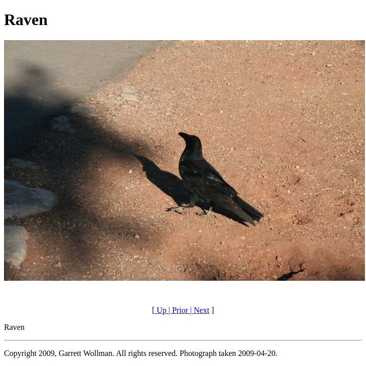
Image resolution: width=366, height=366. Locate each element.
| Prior (177, 310)
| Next (198, 310)
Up (160, 310)
